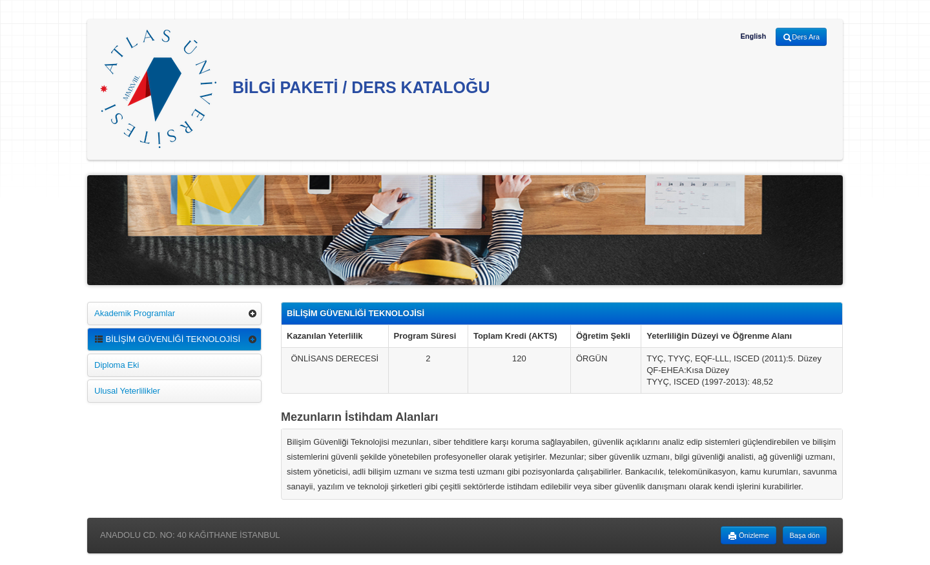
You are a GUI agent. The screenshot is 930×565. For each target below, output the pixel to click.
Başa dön (805, 535)
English (753, 36)
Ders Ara (801, 37)
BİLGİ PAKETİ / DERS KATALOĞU (295, 89)
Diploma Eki (116, 365)
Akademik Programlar (134, 313)
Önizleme (748, 535)
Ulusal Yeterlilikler (127, 391)
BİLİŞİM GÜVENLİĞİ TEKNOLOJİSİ (167, 339)
